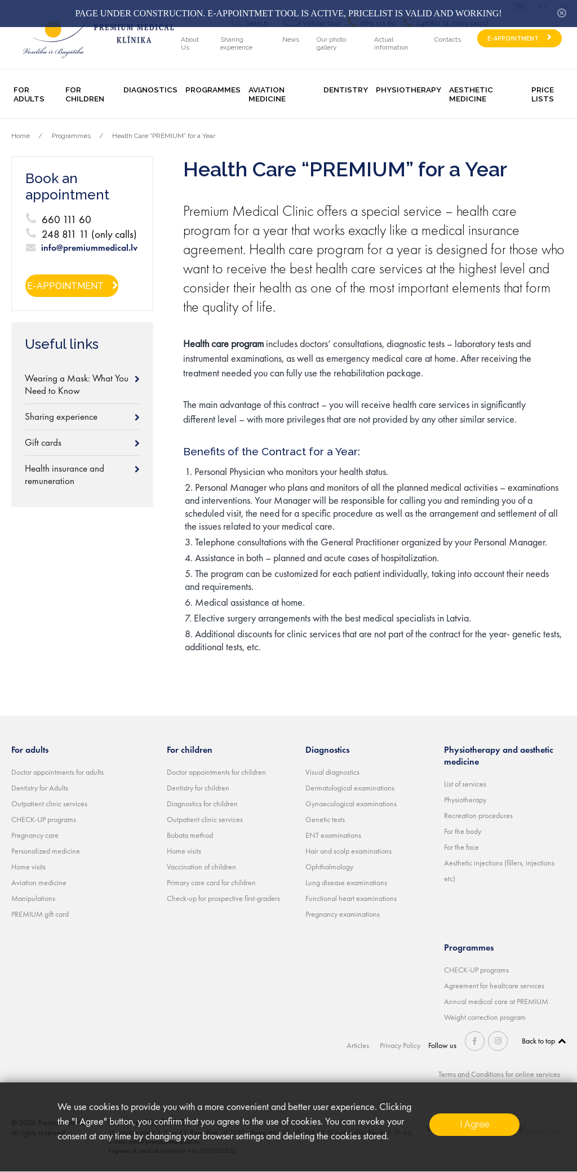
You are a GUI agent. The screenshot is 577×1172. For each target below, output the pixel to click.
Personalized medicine (45, 851)
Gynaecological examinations (351, 803)
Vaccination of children (201, 867)
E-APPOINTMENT (513, 38)
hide (562, 13)
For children (84, 94)
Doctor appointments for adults (57, 772)
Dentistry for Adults (39, 788)
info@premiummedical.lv (89, 248)
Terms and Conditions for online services (499, 1074)
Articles (359, 1045)
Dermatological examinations (349, 788)
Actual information (391, 43)
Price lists (542, 94)
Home (20, 136)
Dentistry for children (198, 788)
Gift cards (43, 442)
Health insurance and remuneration (64, 474)
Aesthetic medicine (471, 94)
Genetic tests (325, 819)
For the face (461, 847)
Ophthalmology (329, 867)
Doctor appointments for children (216, 772)
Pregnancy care (35, 835)
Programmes (213, 89)
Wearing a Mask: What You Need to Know (76, 384)
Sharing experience (236, 43)
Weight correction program (485, 1017)
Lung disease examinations (346, 882)
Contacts (447, 39)
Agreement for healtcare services (494, 985)
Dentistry (345, 89)
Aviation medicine (267, 94)
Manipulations (33, 898)
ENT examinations (333, 835)
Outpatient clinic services (49, 803)
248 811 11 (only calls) (89, 234)
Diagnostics (150, 89)
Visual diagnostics (332, 772)
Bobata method (190, 835)
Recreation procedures (478, 815)
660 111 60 (66, 219)
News (290, 39)
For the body (462, 831)
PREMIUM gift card (40, 914)
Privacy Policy (400, 1045)
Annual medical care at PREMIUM (496, 1001)
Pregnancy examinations (342, 914)
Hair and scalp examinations (348, 851)
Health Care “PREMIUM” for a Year (163, 136)
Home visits (28, 867)
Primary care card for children (211, 882)
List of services (465, 784)
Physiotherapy (408, 89)
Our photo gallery (331, 43)
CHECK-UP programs (43, 819)
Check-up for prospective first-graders (223, 898)
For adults (29, 94)
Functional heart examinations (351, 898)
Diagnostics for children (202, 803)
